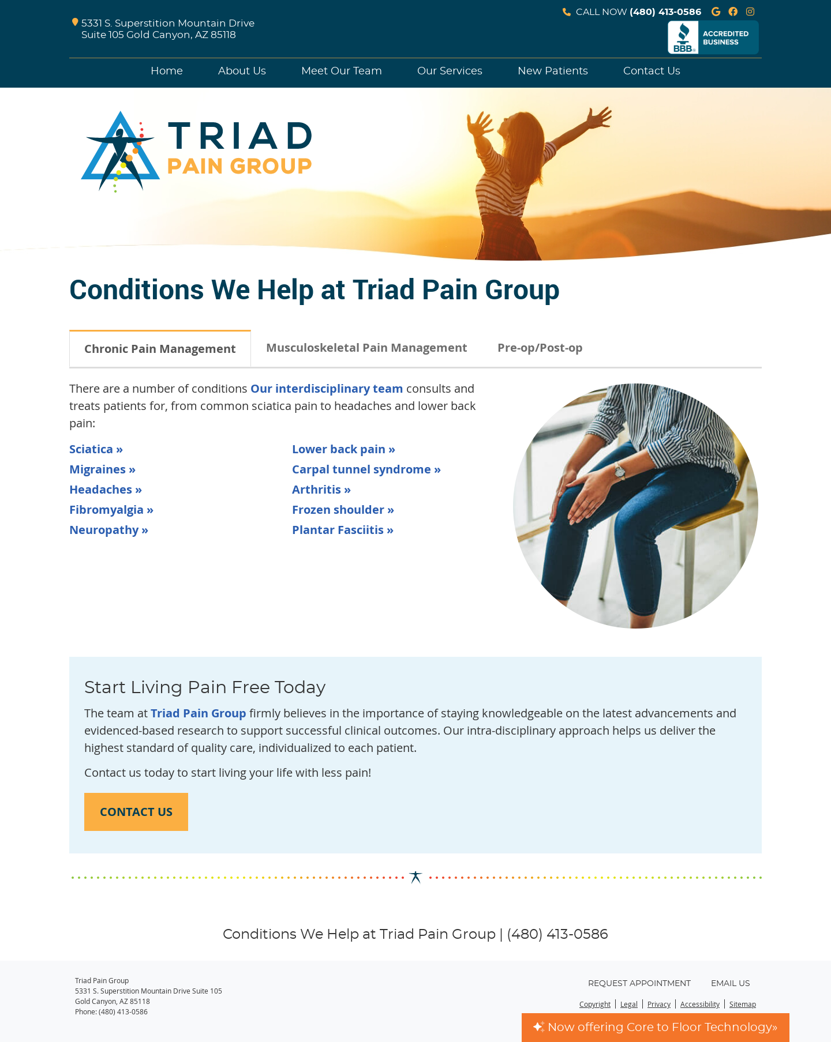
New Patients (553, 71)
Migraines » (102, 469)
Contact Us (651, 71)
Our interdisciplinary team (326, 388)
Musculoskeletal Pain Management (366, 347)
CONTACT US (136, 811)
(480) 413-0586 (665, 12)
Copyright (595, 1004)
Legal (629, 1004)
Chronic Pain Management (160, 348)
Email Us (730, 984)
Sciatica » (96, 449)
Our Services (449, 71)
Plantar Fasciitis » (343, 529)
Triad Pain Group (198, 713)
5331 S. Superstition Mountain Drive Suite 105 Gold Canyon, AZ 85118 (163, 30)
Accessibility (700, 1004)
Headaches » (105, 489)
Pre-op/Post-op (540, 347)
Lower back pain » (343, 449)
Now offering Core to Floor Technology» (655, 1027)
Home (167, 71)
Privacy (659, 1004)
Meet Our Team (341, 71)
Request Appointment (639, 984)
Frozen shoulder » (343, 509)
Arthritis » (321, 489)
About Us (242, 71)
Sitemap (742, 1004)
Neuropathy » (108, 529)
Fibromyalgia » (111, 509)
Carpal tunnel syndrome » (366, 469)
